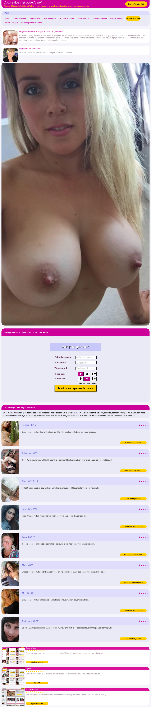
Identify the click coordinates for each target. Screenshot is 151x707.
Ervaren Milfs (34, 18)
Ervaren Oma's (49, 18)
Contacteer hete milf (133, 443)
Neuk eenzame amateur (133, 583)
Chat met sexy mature (133, 639)
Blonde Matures (133, 18)
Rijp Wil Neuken (37, 703)
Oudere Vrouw (37, 662)
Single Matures (83, 18)
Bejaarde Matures (66, 18)
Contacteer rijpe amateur (133, 527)
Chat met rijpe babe (133, 499)
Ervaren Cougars (11, 23)
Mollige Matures (117, 18)
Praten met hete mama (133, 555)
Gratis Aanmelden (136, 4)
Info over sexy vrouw (133, 471)
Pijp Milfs (37, 683)
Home (6, 18)
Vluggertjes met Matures (31, 23)
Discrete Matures (99, 18)
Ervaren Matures (19, 18)
